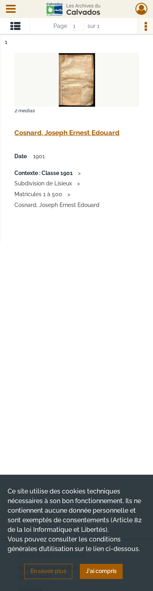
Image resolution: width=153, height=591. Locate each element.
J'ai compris (101, 571)
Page (60, 26)
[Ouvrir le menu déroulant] (11, 9)
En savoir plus (48, 571)
